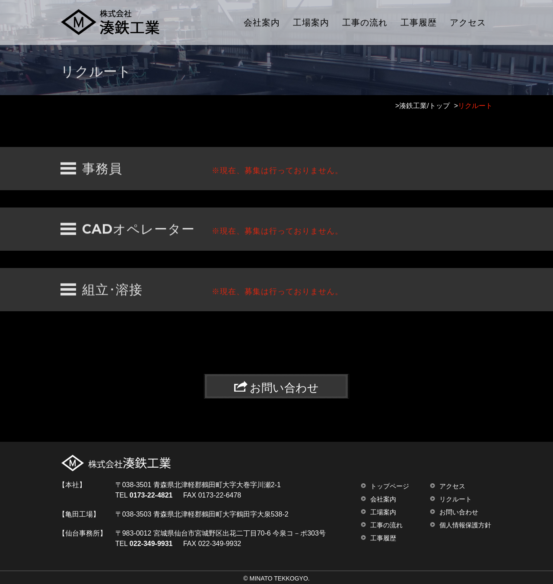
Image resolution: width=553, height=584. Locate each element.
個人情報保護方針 (465, 525)
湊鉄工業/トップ (424, 105)
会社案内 (262, 22)
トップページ (389, 486)
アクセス (468, 22)
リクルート (455, 499)
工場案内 (311, 22)
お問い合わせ (458, 512)
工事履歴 (418, 22)
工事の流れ (365, 22)
